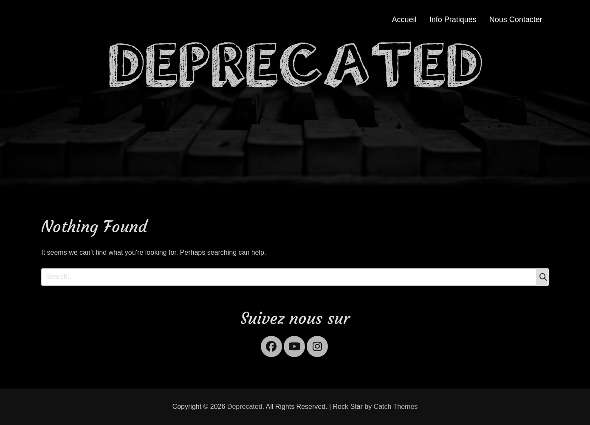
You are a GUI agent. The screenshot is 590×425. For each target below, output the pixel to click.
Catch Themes (396, 406)
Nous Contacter (515, 19)
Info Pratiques (453, 19)
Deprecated (245, 406)
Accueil (404, 19)
